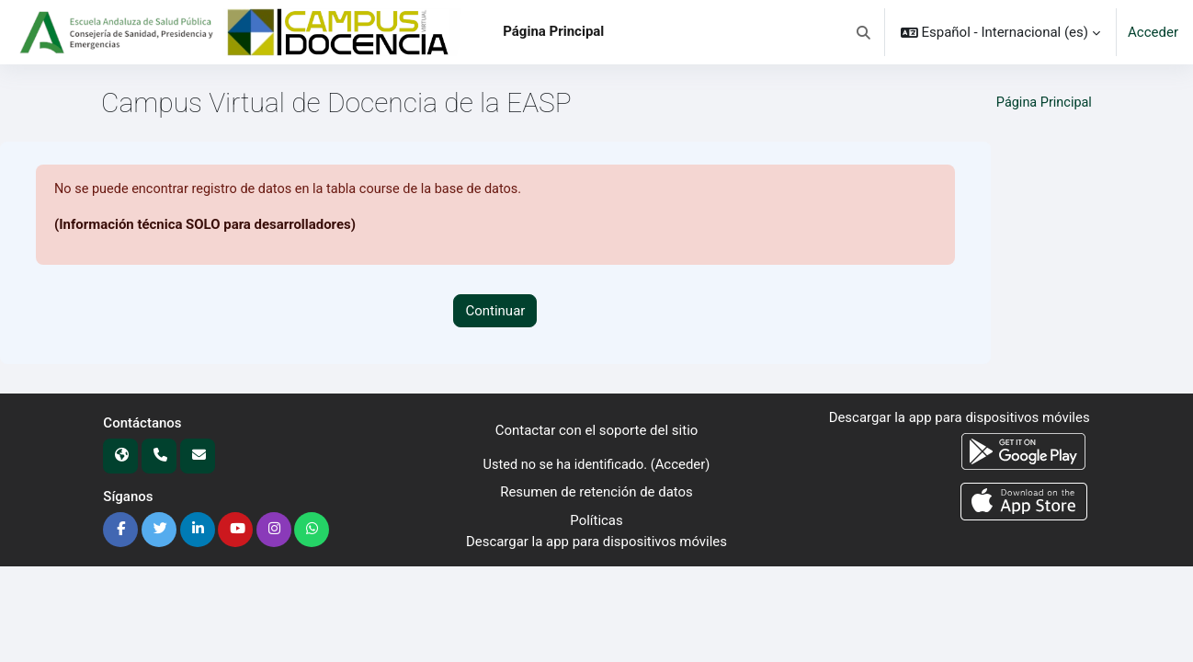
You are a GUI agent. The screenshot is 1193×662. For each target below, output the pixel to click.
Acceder (1153, 32)
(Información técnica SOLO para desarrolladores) (205, 225)
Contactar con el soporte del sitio (597, 431)
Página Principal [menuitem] (553, 31)
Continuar (495, 310)
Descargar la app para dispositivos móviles (596, 541)
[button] (863, 32)
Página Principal (1042, 103)
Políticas (596, 520)
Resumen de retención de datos (596, 493)
